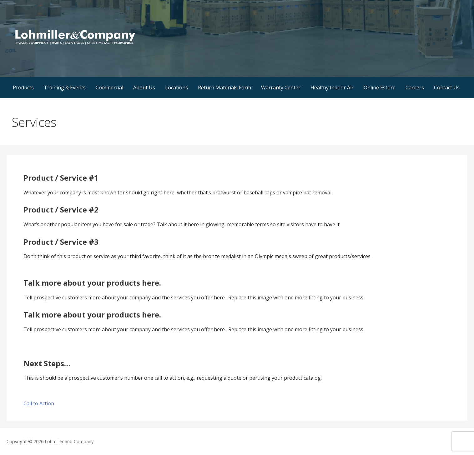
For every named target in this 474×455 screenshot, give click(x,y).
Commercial (109, 87)
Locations (176, 87)
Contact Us (447, 87)
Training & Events (65, 87)
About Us (144, 87)
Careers (415, 87)
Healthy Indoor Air (332, 87)
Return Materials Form (224, 87)
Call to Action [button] (38, 403)
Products (23, 87)
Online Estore (380, 87)
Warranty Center (280, 87)
